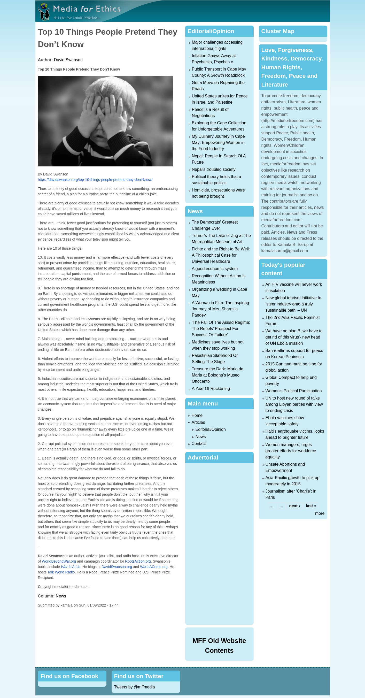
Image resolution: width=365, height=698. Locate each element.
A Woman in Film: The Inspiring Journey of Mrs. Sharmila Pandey (220, 309)
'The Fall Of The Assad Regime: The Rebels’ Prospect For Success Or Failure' (221, 328)
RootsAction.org (138, 561)
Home (197, 415)
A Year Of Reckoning (211, 388)
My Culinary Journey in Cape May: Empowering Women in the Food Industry (218, 142)
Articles (198, 422)
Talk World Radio (61, 572)
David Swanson (68, 60)
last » (311, 506)
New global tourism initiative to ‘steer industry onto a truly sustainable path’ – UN (293, 304)
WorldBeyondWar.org (59, 561)
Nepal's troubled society (214, 169)
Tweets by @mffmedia (134, 687)
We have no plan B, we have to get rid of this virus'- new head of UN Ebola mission (294, 337)
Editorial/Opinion (211, 429)
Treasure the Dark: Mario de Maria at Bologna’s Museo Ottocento (217, 375)
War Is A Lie (70, 567)
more (319, 513)
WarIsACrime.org (154, 567)
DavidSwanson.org (117, 567)
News (61, 596)
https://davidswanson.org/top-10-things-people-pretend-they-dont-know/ (95, 180)
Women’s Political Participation (294, 391)
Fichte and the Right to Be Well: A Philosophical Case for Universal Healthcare (221, 255)
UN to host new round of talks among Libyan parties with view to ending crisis (294, 404)
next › (294, 506)
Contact (199, 443)
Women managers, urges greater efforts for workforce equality (291, 450)
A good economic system (215, 268)
